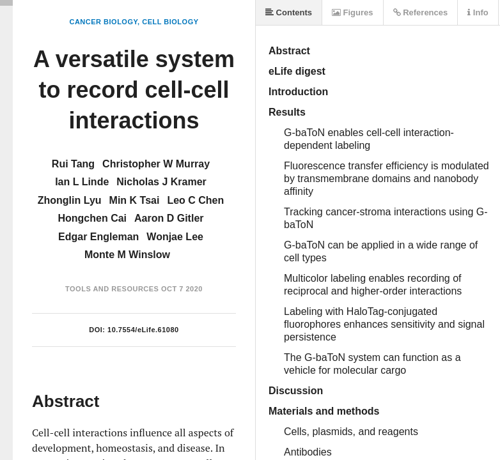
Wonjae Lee (174, 236)
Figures (352, 12)
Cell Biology (170, 22)
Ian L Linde (82, 181)
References (420, 12)
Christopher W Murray (156, 163)
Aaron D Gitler (168, 218)
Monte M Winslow (127, 254)
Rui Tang (73, 163)
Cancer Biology (103, 22)
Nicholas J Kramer (161, 181)
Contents (288, 12)
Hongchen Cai (92, 218)
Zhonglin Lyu (70, 200)
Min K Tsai (134, 200)
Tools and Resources (112, 289)
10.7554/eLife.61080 (143, 330)
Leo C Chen (195, 200)
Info (477, 12)
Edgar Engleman (98, 236)
